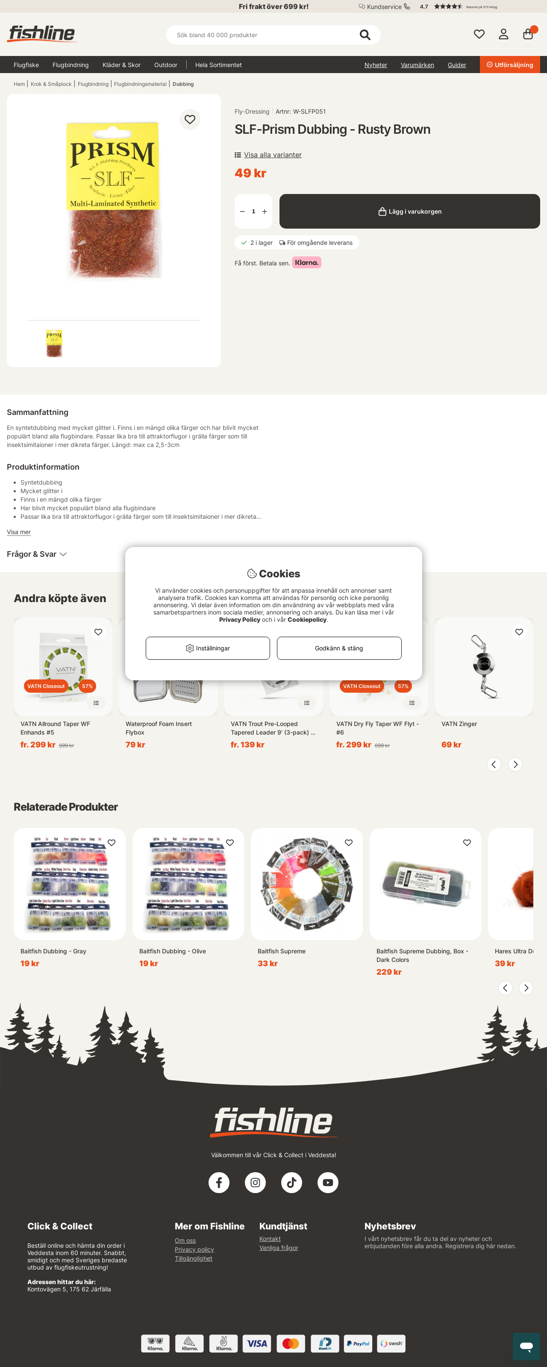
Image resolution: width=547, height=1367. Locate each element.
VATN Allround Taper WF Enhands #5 (55, 728)
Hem (19, 84)
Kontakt (270, 1238)
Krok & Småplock (51, 84)
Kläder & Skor (122, 64)
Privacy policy (194, 1249)
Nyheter (376, 64)
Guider (457, 64)
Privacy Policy (239, 619)
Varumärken (417, 64)
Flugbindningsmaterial (140, 84)
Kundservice (384, 6)
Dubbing (183, 84)
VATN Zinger (459, 723)
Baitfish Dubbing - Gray (53, 951)
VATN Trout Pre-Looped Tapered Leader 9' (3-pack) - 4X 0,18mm (272, 728)
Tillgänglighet (193, 1258)
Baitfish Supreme (282, 951)
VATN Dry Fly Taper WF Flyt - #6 (377, 728)
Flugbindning (71, 64)
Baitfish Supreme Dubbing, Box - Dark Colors (422, 955)
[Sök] (273, 34)
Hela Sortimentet (218, 64)
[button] (476, 6)
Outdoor (165, 64)
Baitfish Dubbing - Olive (172, 951)
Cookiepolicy (307, 619)
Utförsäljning (510, 64)
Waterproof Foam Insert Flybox (159, 728)
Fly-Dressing (252, 111)
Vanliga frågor (278, 1247)
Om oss (185, 1240)
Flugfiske (26, 64)
